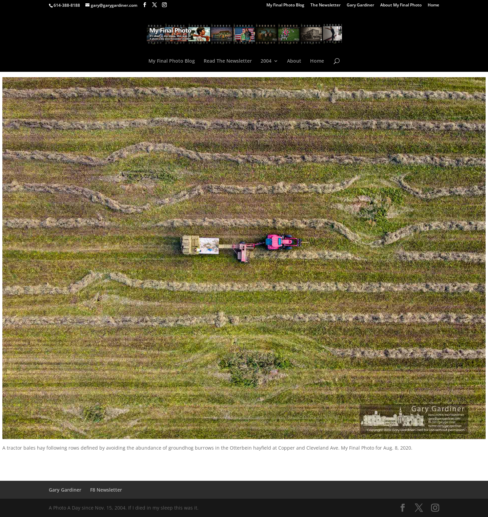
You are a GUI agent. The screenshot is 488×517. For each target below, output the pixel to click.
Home (433, 5)
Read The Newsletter (228, 61)
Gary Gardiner (360, 5)
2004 (266, 61)
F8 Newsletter (106, 490)
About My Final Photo (401, 5)
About (294, 61)
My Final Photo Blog (285, 5)
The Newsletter (325, 5)
